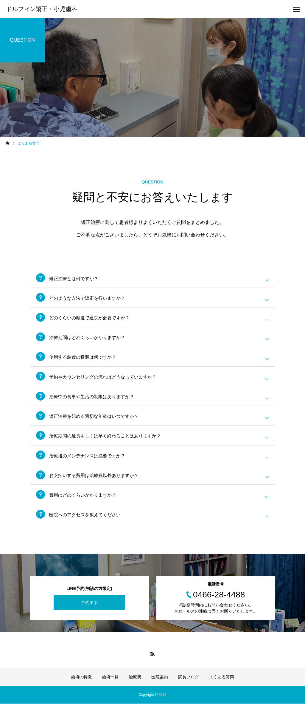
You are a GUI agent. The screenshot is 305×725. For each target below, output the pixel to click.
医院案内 (159, 698)
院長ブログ (188, 698)
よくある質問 (221, 698)
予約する (89, 624)
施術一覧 (110, 698)
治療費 (135, 698)
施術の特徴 (81, 698)
